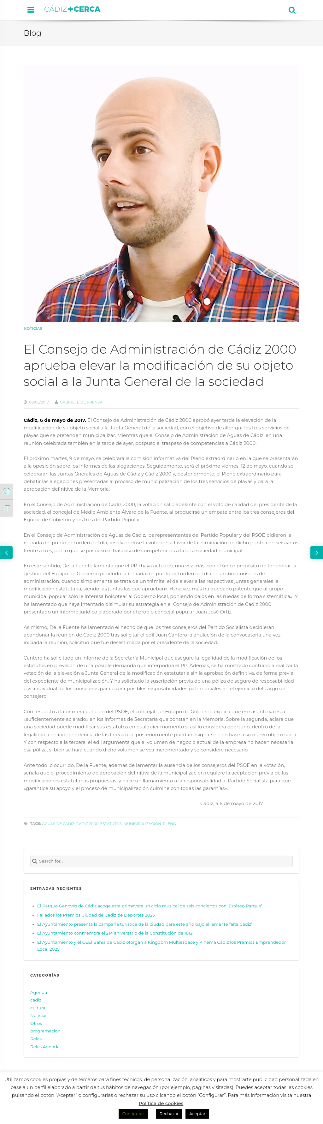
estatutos (111, 824)
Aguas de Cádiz (58, 824)
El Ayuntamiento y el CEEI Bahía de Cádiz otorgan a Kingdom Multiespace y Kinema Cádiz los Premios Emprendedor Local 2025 (161, 946)
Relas (36, 1038)
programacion (45, 1031)
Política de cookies (161, 1103)
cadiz (35, 999)
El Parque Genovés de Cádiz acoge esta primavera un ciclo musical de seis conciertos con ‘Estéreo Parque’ (149, 905)
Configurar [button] (133, 1113)
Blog (32, 33)
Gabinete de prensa (81, 402)
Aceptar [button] (197, 1113)
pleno (169, 824)
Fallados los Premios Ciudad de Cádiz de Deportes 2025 (96, 915)
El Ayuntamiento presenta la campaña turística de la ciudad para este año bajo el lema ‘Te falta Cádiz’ (144, 924)
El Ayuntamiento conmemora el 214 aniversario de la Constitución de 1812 (115, 933)
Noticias (33, 328)
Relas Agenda (45, 1046)
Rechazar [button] (169, 1113)
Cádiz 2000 (87, 824)
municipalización (142, 824)
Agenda (38, 992)
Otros (36, 1023)
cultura (37, 1007)
